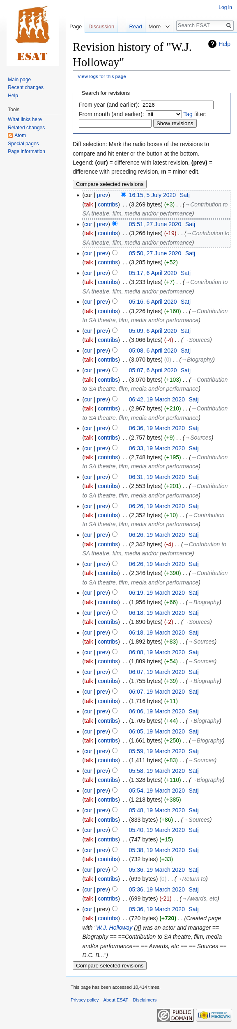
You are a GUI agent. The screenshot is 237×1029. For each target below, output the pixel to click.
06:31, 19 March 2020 (157, 477)
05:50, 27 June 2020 (155, 253)
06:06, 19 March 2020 (157, 711)
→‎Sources (196, 340)
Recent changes (26, 87)
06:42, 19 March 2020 (157, 399)
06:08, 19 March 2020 (157, 652)
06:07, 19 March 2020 (157, 672)
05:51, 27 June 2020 (155, 224)
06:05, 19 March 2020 (157, 731)
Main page (19, 80)
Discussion (101, 26)
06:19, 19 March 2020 (157, 592)
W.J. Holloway (114, 927)
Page (75, 26)
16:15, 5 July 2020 (152, 195)
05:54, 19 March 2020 (157, 790)
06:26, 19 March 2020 (157, 506)
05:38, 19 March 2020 (157, 850)
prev (102, 195)
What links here (25, 119)
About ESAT (116, 999)
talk (88, 204)
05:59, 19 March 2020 (157, 751)
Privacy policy (85, 999)
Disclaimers (145, 999)
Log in (225, 7)
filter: (195, 114)
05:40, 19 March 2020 (157, 830)
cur (88, 224)
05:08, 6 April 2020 (153, 350)
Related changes (26, 128)
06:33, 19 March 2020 (157, 448)
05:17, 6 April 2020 (153, 273)
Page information (26, 151)
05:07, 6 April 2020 (153, 370)
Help (224, 44)
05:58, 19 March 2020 (157, 771)
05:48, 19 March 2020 (157, 810)
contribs (108, 204)
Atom (20, 135)
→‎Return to (191, 878)
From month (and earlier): (111, 114)
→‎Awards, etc (199, 898)
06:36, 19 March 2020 (157, 428)
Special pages (23, 144)
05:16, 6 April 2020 (153, 301)
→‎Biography (197, 359)
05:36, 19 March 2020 (157, 869)
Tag (188, 114)
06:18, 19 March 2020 (157, 613)
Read (124, 43)
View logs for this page (102, 76)
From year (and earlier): (109, 104)
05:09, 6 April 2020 (153, 331)
